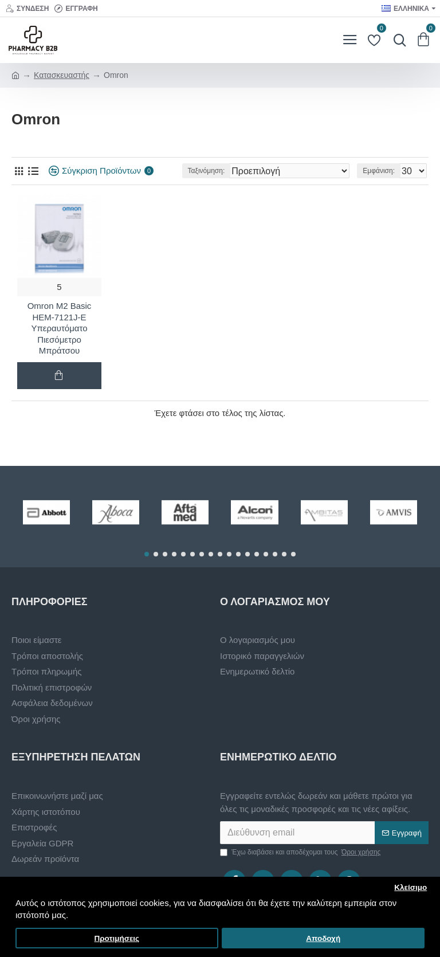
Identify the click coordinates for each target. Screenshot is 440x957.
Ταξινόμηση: (206, 171)
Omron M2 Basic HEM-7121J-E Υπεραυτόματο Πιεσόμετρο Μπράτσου (60, 328)
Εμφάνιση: (379, 171)
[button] (146, 554)
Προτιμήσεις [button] (116, 938)
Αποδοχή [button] (323, 938)
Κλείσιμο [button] (410, 887)
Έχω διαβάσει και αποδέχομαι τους (301, 852)
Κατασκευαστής (61, 75)
